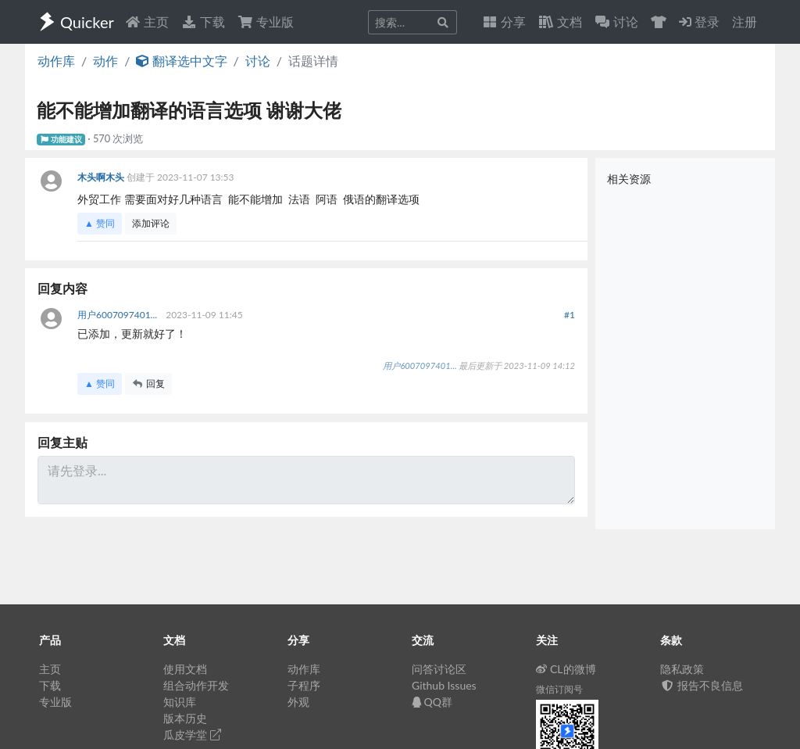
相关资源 (629, 178)
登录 (699, 21)
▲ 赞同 (99, 223)
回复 (148, 383)
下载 (203, 21)
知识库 (179, 701)
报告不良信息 (701, 685)
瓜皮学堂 (192, 734)
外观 (298, 701)
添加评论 (151, 223)
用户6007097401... (118, 315)
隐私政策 (682, 669)
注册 (744, 21)
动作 (105, 60)
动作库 (56, 60)
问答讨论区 (439, 669)
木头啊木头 (102, 177)
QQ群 (432, 701)
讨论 (257, 60)
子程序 (304, 685)
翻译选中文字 (181, 60)
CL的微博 (566, 669)
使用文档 (185, 669)
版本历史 (185, 718)
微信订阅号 (559, 689)
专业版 (266, 21)
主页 (147, 21)
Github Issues (444, 685)
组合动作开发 (196, 685)
